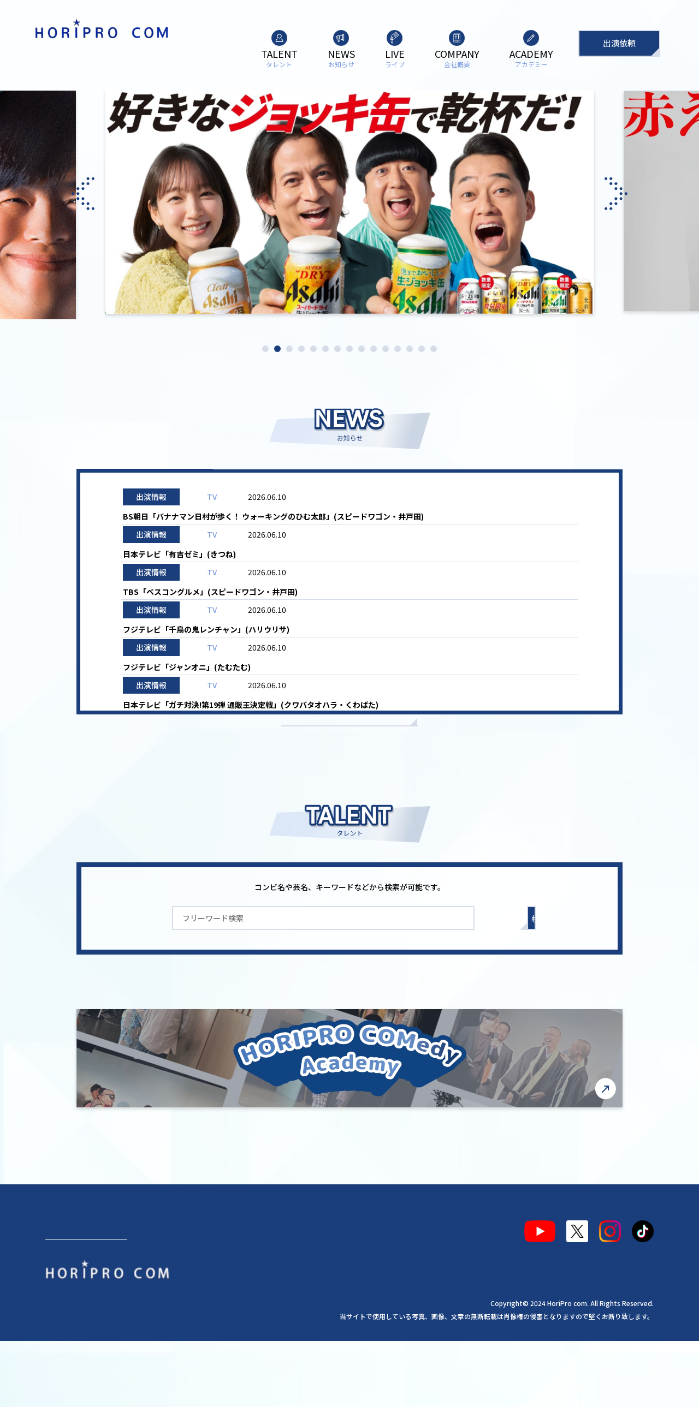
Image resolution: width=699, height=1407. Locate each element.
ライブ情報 (406, 486)
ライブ (189, 1288)
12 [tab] (397, 348)
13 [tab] (409, 348)
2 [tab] (277, 348)
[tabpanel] (349, 205)
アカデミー (312, 1288)
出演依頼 (619, 43)
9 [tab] (361, 348)
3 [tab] (289, 348)
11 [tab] (385, 348)
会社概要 (246, 1288)
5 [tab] (313, 348)
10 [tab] (373, 348)
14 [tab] (421, 348)
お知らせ (521, 486)
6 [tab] (325, 348)
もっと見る (349, 774)
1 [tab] (265, 348)
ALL (177, 486)
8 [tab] (349, 348)
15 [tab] (433, 348)
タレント (71, 1288)
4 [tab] (301, 348)
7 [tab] (337, 348)
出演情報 (292, 486)
